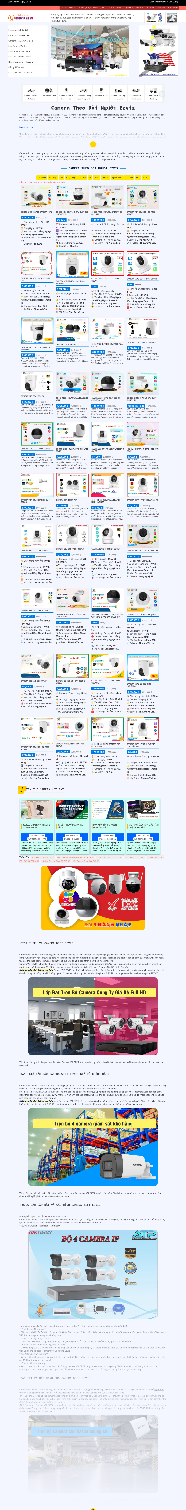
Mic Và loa (42, 178)
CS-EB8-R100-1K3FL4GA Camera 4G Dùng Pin (106, 213)
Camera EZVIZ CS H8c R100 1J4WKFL (143, 342)
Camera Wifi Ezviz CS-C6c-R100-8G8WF (70, 745)
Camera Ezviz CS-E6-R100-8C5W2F (36, 449)
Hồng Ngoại (70, 178)
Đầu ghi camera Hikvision (20, 62)
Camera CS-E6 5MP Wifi (66, 344)
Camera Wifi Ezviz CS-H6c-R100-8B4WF (141, 213)
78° (61, 178)
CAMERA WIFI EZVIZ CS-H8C (32, 396)
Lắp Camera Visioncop (19, 51)
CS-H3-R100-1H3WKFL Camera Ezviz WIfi (72, 399)
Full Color (82, 178)
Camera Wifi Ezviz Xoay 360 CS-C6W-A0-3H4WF (105, 399)
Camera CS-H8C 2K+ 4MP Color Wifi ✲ (70, 682)
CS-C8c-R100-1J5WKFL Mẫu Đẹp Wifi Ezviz (72, 450)
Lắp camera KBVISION (18, 30)
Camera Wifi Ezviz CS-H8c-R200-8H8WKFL (35, 748)
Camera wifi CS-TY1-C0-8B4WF (34, 550)
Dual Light (53, 178)
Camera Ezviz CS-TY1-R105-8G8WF (142, 279)
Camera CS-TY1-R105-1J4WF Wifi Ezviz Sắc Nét (141, 745)
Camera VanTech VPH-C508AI (109, 857)
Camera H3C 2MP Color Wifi (34, 681)
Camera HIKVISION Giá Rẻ (20, 40)
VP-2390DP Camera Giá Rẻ (43, 857)
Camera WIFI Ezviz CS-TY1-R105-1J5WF (105, 279)
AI (90, 178)
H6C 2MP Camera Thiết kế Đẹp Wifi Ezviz (143, 450)
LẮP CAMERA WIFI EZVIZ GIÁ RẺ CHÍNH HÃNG (42, 182)
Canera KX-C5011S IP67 (134, 857)
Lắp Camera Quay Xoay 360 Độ (86, 861)
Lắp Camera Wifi (67, 8)
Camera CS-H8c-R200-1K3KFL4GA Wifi (35, 279)
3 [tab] (97, 74)
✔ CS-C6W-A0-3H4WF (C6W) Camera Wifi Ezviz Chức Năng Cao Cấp (107, 615)
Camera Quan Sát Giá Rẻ (103, 8)
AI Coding (129, 178)
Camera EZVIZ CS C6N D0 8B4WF (105, 549)
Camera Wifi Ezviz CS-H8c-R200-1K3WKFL (70, 282)
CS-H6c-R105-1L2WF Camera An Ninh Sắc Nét (105, 501)
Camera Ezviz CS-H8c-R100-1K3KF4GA (139, 685)
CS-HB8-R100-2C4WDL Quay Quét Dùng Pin (141, 399)
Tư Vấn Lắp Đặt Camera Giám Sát (129, 8)
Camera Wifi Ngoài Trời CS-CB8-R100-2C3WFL (71, 615)
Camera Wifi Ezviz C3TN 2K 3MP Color (35, 501)
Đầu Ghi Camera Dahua (19, 56)
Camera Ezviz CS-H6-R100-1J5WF (141, 614)
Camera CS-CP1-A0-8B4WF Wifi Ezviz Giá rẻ (107, 450)
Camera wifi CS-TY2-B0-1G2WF (34, 610)
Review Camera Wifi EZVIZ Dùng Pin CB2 (36, 826)
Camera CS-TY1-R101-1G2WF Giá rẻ (142, 500)
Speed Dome (117, 178)
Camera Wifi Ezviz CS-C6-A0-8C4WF (142, 550)
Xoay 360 (105, 178)
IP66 (138, 178)
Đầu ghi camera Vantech (20, 72)
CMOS (96, 178)
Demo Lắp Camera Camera (167, 8)
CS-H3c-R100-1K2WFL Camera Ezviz (36, 212)
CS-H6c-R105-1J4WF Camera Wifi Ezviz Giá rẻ (105, 745)
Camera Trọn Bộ (83, 8)
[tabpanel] (93, 51)
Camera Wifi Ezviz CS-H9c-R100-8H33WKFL (35, 348)
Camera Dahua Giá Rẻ (18, 35)
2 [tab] (93, 74)
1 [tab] (89, 74)
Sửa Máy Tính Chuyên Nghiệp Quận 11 (105, 826)
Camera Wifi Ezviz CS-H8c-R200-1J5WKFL (105, 681)
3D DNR (146, 178)
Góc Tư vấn (149, 8)
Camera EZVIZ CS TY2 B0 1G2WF (70, 549)
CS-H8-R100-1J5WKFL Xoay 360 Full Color (107, 345)
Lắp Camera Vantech (18, 46)
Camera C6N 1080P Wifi (67, 500)
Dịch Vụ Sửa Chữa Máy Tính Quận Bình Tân (144, 826)
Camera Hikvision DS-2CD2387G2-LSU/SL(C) (75, 857)
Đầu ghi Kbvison (16, 67)
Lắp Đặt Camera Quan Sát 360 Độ (56, 861)
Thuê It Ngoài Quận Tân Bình (71, 826)
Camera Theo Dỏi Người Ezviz (93, 168)
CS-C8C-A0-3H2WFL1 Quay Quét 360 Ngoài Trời (72, 213)
